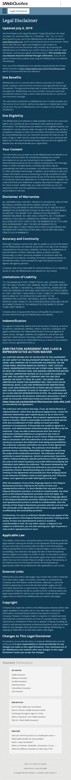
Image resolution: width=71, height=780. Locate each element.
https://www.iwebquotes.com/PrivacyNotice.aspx (42, 68)
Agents (44, 764)
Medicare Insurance (19, 678)
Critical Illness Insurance (21, 688)
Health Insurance (18, 675)
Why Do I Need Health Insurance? (25, 720)
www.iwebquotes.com (12, 41)
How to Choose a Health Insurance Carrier (28, 710)
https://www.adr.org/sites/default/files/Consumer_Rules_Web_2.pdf (36, 401)
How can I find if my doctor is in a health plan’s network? (34, 735)
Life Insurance (17, 691)
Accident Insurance (19, 681)
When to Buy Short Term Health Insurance (29, 717)
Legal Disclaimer (18, 11)
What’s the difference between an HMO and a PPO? (32, 749)
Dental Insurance (18, 685)
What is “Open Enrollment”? (23, 742)
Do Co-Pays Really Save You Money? (26, 707)
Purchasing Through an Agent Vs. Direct (27, 713)
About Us (28, 764)
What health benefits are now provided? (27, 739)
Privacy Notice (29, 768)
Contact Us (36, 764)
